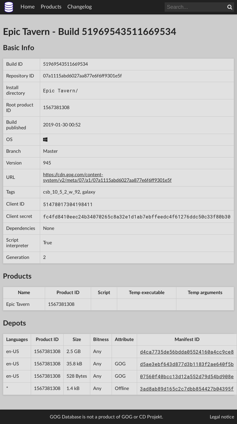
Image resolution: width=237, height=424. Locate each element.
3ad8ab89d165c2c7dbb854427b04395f (187, 389)
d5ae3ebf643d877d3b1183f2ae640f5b (187, 364)
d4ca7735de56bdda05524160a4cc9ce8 (187, 352)
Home (28, 7)
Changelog (79, 7)
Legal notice (222, 417)
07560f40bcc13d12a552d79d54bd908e (187, 376)
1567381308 (56, 107)
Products (51, 7)
